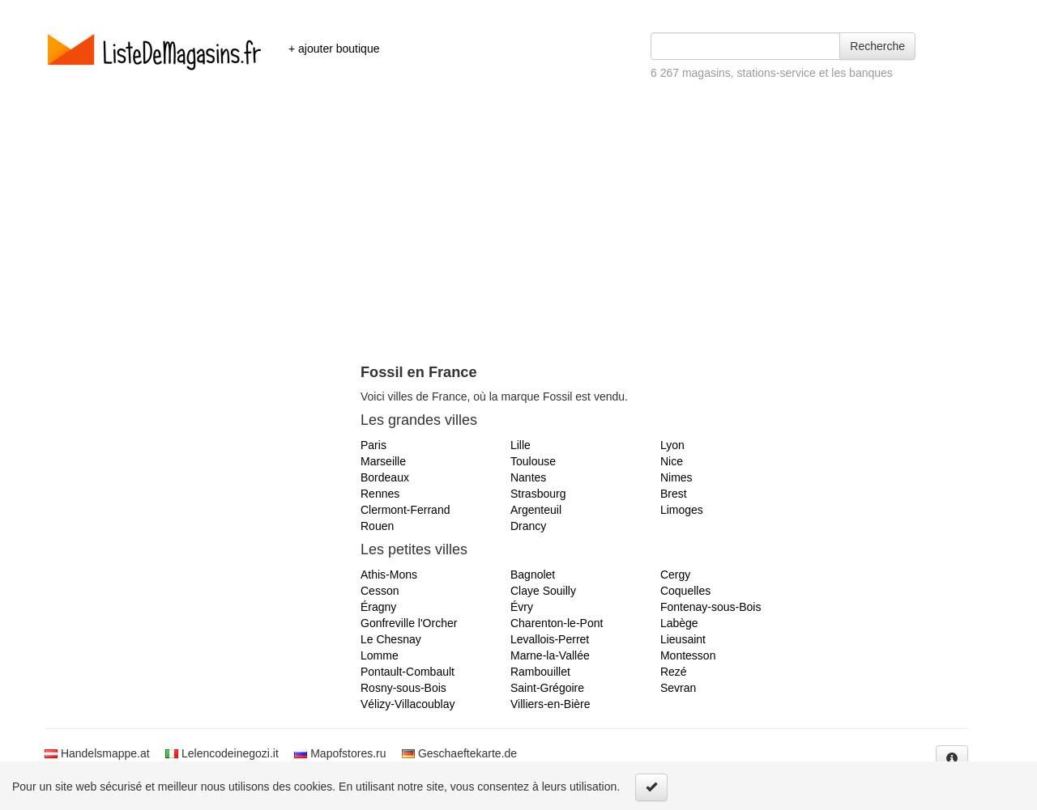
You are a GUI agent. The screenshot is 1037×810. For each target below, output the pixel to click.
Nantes (528, 477)
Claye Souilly (543, 590)
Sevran (678, 687)
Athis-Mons (389, 574)
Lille (520, 445)
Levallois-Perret (549, 639)
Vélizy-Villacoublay (407, 704)
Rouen (377, 526)
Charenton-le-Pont (556, 623)
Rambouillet (540, 671)
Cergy (675, 574)
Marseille (383, 461)
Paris (373, 445)
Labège (679, 623)
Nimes (676, 477)
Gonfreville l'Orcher (409, 623)
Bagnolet (532, 574)
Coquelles (685, 590)
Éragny (378, 606)
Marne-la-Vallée (550, 655)
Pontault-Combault (407, 671)
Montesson (687, 655)
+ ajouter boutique (333, 48)
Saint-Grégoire (547, 687)
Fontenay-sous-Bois (711, 606)
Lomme (380, 655)
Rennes (380, 493)
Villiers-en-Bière (550, 704)
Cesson (380, 590)
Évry (521, 606)
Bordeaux (385, 477)
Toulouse (533, 461)
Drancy (528, 526)
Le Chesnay (391, 639)
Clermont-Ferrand (405, 509)
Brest (673, 493)
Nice (671, 461)
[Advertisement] (518, 242)
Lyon (672, 445)
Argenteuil (535, 509)
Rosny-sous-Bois (403, 687)
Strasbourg (537, 493)
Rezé (673, 671)
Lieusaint (683, 639)
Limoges (681, 509)
